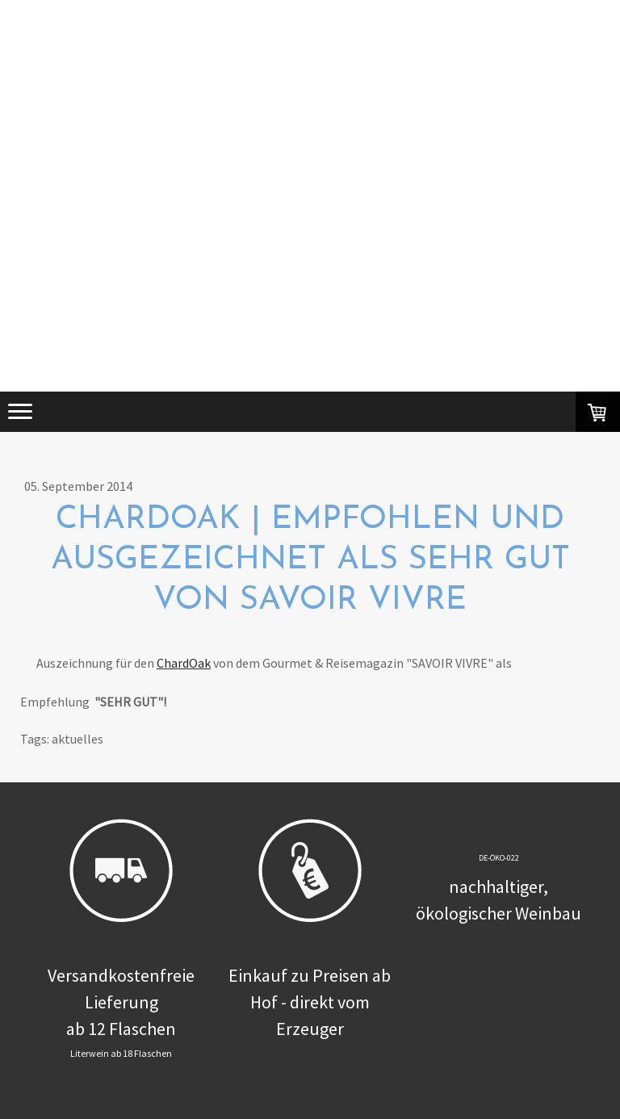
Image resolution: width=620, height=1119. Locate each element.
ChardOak (184, 663)
